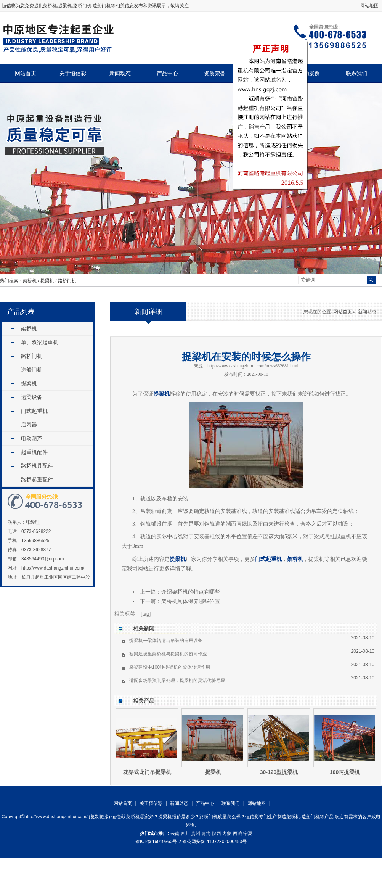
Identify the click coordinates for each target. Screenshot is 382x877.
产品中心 (167, 73)
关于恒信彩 (72, 73)
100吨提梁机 (345, 772)
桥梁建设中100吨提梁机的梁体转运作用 (169, 667)
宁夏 (247, 833)
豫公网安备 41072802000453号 (214, 841)
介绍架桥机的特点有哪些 (190, 592)
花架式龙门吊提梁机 (147, 772)
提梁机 (47, 280)
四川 (185, 833)
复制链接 (99, 816)
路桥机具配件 (37, 466)
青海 (206, 833)
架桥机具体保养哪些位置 (190, 601)
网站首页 (25, 73)
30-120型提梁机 (279, 772)
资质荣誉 (214, 73)
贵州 (195, 833)
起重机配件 (34, 452)
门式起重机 (34, 411)
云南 (175, 833)
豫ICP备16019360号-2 (158, 841)
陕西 (216, 833)
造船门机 (31, 370)
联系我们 (356, 73)
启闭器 (29, 425)
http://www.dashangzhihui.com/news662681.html (253, 366)
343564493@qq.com (42, 559)
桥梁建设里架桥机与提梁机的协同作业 (168, 654)
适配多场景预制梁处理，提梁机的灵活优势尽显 (177, 680)
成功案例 (309, 73)
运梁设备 (31, 397)
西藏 (237, 833)
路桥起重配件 (37, 479)
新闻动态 (120, 73)
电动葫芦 (31, 438)
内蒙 (226, 833)
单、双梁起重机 (39, 342)
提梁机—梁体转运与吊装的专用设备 (165, 640)
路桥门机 (67, 280)
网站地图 (369, 5)
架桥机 (50, 5)
